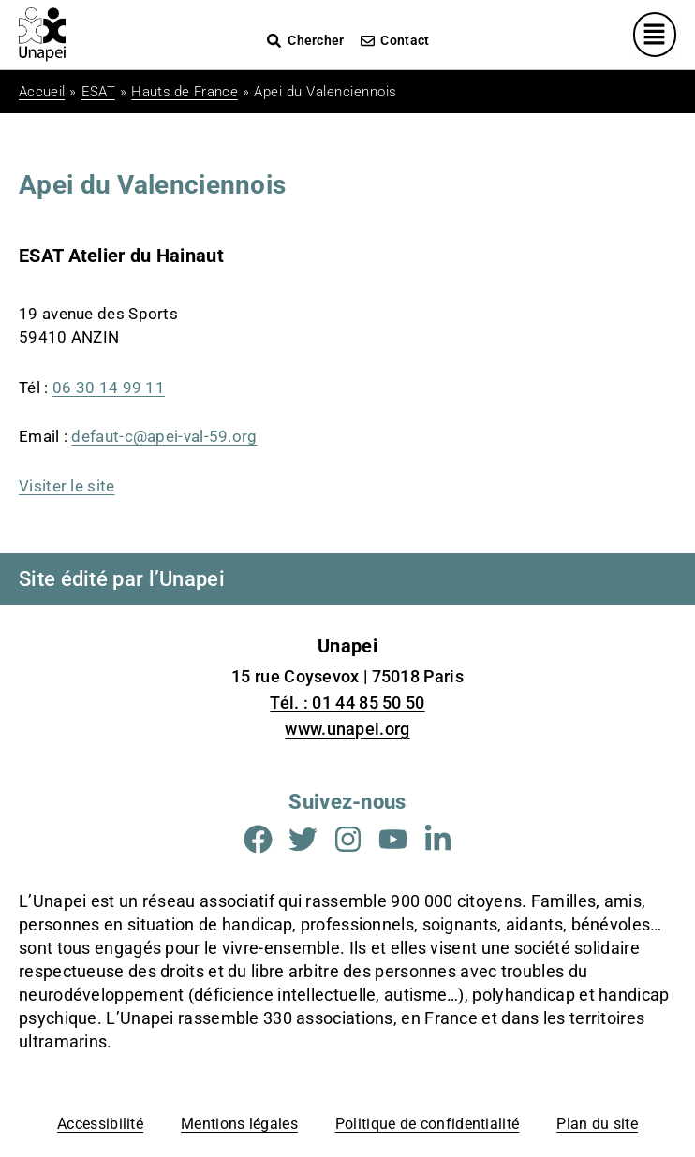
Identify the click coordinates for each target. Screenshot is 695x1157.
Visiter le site (67, 485)
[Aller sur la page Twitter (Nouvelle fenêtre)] (303, 839)
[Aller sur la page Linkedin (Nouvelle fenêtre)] (437, 839)
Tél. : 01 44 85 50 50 (347, 702)
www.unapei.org (347, 729)
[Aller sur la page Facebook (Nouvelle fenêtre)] (258, 839)
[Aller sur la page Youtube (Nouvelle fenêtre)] (392, 839)
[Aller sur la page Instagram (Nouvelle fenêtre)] (348, 839)
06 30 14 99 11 (108, 387)
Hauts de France (184, 91)
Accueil (42, 91)
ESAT (98, 91)
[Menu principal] (655, 34)
